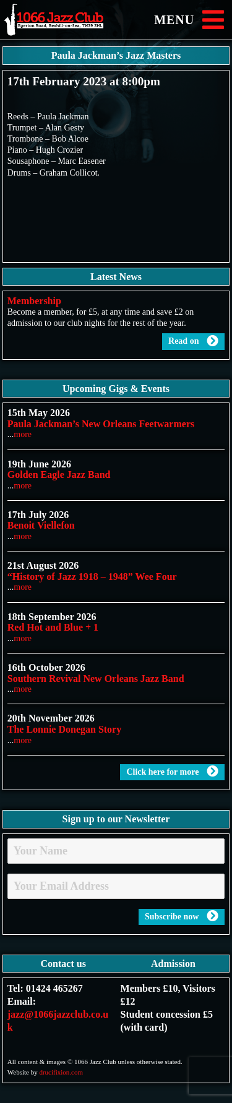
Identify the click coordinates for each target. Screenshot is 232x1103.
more (23, 434)
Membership (34, 301)
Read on (193, 341)
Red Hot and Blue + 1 (52, 627)
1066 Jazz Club (65, 20)
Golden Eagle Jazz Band (59, 474)
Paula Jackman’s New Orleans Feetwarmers (100, 424)
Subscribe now (181, 916)
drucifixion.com (61, 1072)
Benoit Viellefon (41, 525)
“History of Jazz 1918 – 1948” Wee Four (92, 576)
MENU (191, 19)
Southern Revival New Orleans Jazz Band (95, 678)
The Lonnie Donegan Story (64, 729)
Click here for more (172, 772)
